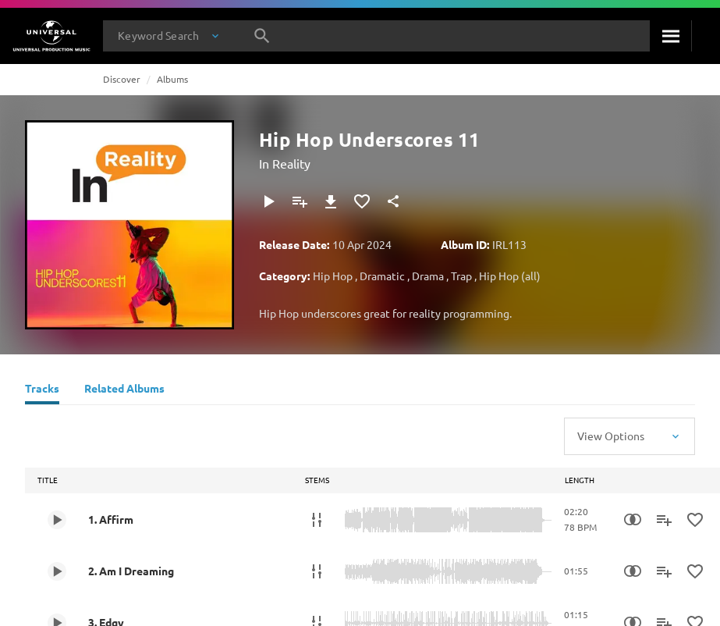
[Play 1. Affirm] (57, 520)
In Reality (284, 163)
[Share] (393, 201)
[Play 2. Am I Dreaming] (57, 571)
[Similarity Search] (632, 519)
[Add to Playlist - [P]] (299, 201)
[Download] (330, 201)
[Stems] (316, 519)
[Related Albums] (124, 390)
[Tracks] (42, 390)
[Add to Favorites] (362, 201)
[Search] (670, 36)
